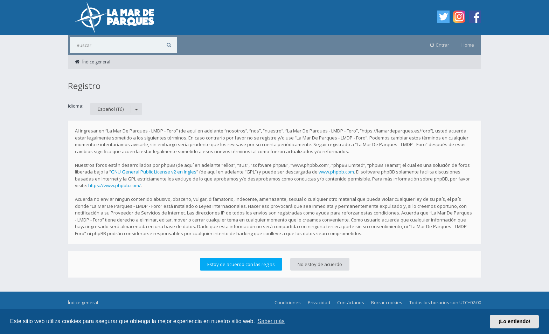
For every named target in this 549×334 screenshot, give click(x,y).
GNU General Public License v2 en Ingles (153, 172)
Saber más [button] (271, 321)
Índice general (83, 302)
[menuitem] (440, 45)
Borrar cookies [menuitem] (386, 302)
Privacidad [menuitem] (319, 302)
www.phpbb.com (336, 172)
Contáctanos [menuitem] (350, 302)
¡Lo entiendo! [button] (514, 321)
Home (467, 45)
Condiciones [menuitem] (287, 302)
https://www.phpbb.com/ (114, 185)
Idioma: (75, 106)
